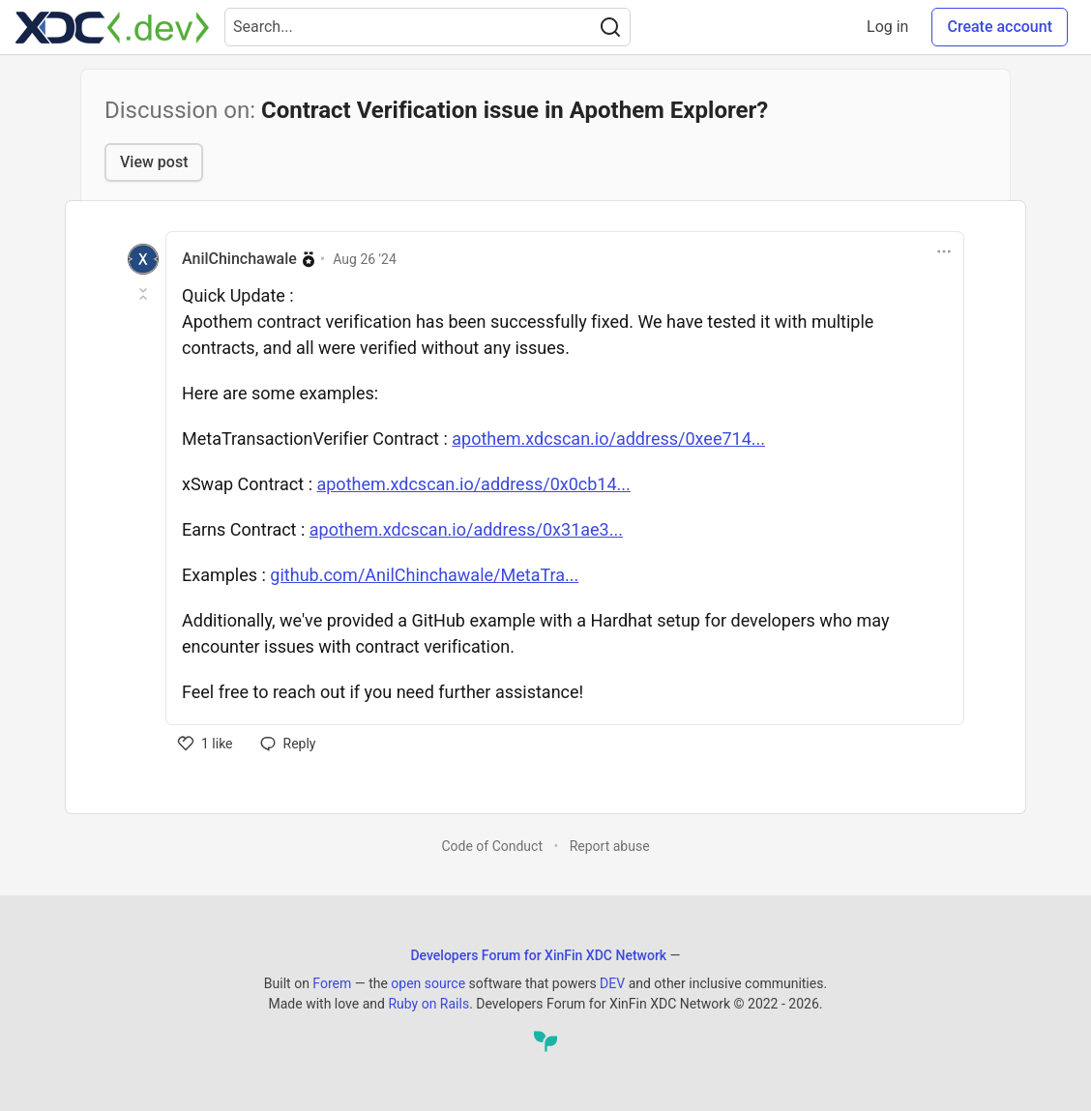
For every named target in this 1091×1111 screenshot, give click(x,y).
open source (428, 983)
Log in (887, 26)
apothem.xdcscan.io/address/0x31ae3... (466, 529)
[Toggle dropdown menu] (944, 251)
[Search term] (427, 27)
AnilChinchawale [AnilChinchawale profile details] (239, 258)
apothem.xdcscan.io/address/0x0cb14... (473, 484)
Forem (331, 983)
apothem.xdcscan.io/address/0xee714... (608, 438)
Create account (999, 26)
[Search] (610, 27)
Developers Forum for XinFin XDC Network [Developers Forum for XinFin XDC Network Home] (538, 955)
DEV (612, 983)
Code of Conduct (492, 846)
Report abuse (610, 846)
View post (154, 162)
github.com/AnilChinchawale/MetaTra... (424, 575)
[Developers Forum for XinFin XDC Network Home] (112, 27)
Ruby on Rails (428, 1003)
